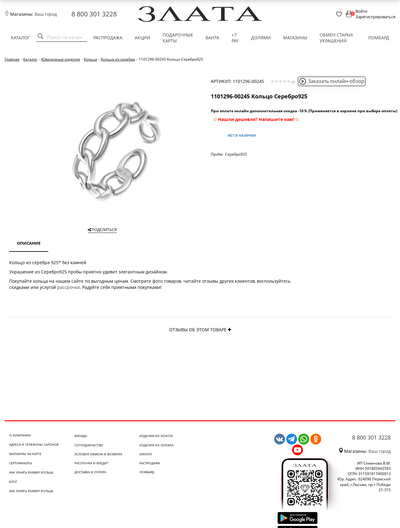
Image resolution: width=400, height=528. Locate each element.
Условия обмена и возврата (98, 454)
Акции (142, 38)
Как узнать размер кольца (31, 472)
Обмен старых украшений (336, 38)
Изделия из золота (156, 436)
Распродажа (107, 38)
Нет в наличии (242, 135)
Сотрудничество (88, 445)
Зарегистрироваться (375, 16)
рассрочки (68, 287)
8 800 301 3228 (94, 14)
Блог (13, 481)
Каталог (20, 38)
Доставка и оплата (90, 472)
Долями (261, 38)
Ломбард (378, 38)
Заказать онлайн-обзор (331, 81)
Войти (361, 11)
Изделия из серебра (156, 445)
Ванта (212, 38)
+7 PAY (235, 38)
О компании (20, 435)
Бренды (80, 436)
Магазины (295, 38)
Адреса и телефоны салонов (33, 444)
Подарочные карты (178, 38)
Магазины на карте (25, 454)
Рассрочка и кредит (91, 463)
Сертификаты (20, 463)
